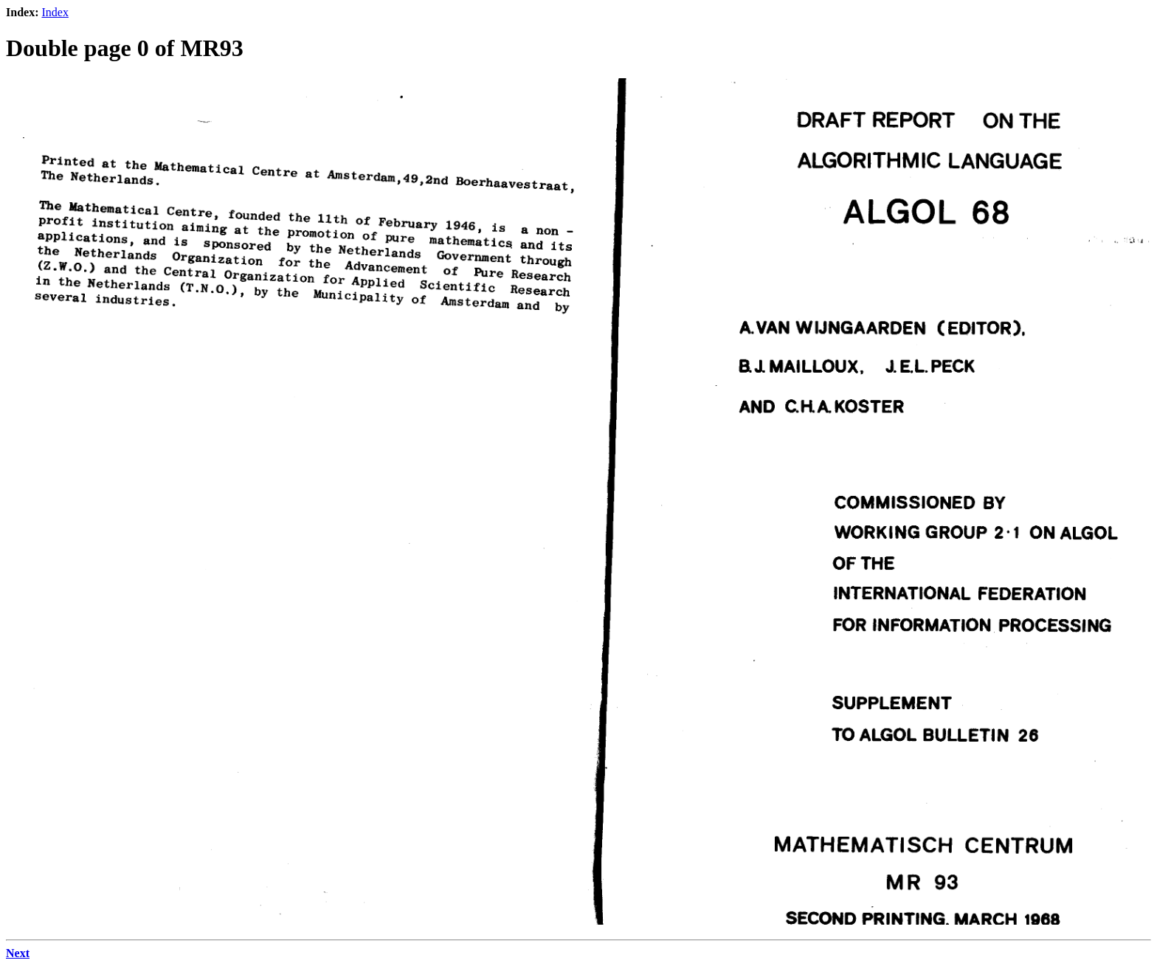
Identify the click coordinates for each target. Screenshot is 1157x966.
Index (54, 12)
